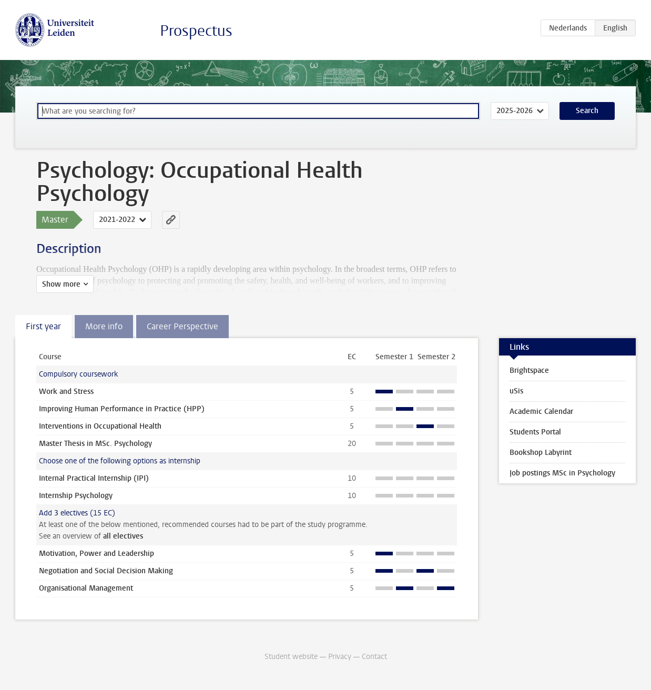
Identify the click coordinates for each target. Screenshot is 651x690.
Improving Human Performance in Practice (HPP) (122, 409)
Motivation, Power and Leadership (96, 554)
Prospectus (196, 30)
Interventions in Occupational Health (100, 426)
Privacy (339, 657)
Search (587, 111)
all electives (123, 536)
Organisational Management (86, 588)
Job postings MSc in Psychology (562, 473)
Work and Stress (66, 392)
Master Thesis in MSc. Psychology (95, 444)
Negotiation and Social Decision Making (106, 571)
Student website (291, 657)
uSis (516, 391)
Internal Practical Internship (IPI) (94, 478)
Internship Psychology (76, 496)
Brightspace (529, 371)
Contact (374, 657)
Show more (61, 284)
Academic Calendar (541, 412)
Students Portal (535, 432)
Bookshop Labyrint (541, 453)
